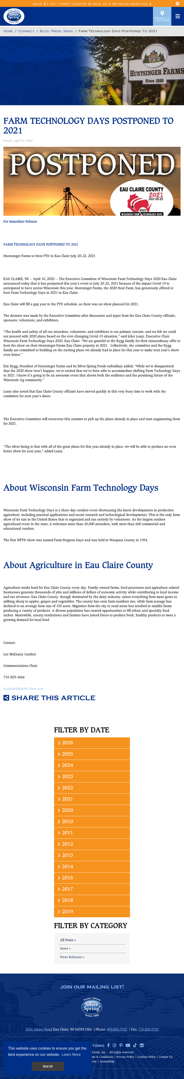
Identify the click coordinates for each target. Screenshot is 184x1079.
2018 (65, 900)
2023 (65, 777)
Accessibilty (107, 1061)
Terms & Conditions (100, 1057)
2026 (65, 743)
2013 (65, 855)
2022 (65, 788)
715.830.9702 (148, 1029)
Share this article (49, 698)
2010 (65, 822)
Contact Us (165, 1057)
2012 (65, 844)
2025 (65, 754)
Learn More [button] (71, 1054)
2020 (65, 810)
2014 (65, 867)
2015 (65, 878)
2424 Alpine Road (38, 1029)
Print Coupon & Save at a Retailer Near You (105, 4)
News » (65, 949)
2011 (65, 833)
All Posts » (68, 940)
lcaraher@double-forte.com (23, 689)
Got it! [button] (48, 1066)
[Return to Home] (8, 31)
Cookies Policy (146, 1057)
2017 (65, 889)
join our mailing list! (92, 987)
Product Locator (162, 16)
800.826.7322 (117, 1029)
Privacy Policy (125, 1057)
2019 (65, 912)
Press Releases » (72, 957)
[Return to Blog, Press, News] (56, 31)
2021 (65, 799)
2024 (65, 765)
